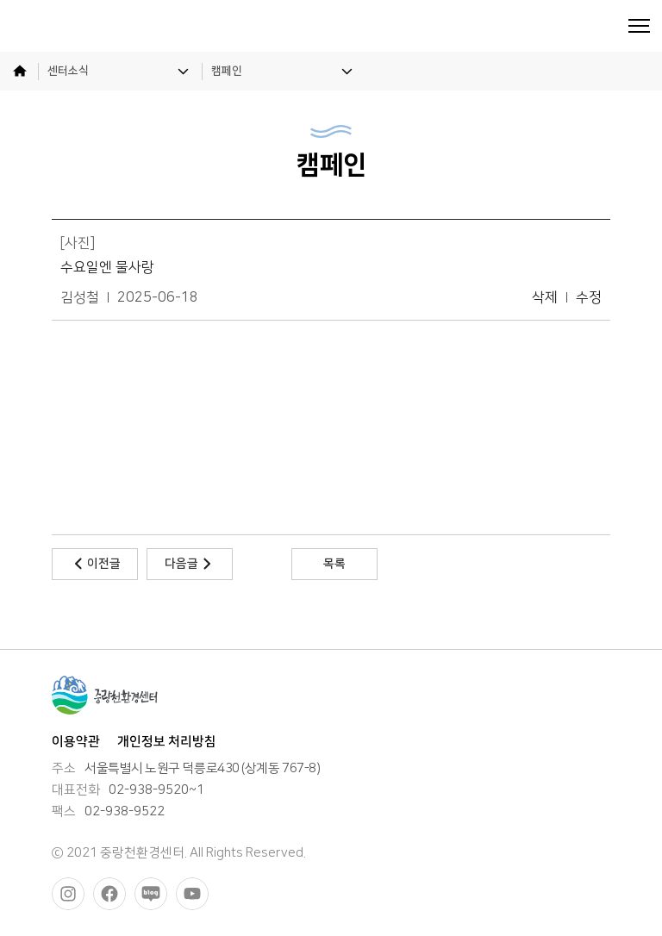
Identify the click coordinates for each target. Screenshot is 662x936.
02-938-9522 (124, 812)
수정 (589, 297)
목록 (334, 564)
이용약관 (76, 741)
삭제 (545, 297)
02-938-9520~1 (156, 790)
